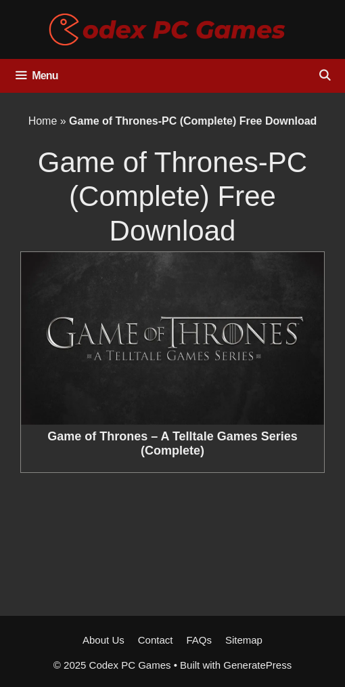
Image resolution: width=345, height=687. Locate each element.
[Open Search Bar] (324, 76)
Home (43, 121)
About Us (103, 640)
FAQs (199, 640)
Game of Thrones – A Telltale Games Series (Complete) (172, 444)
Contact (155, 640)
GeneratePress (257, 665)
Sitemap (243, 640)
